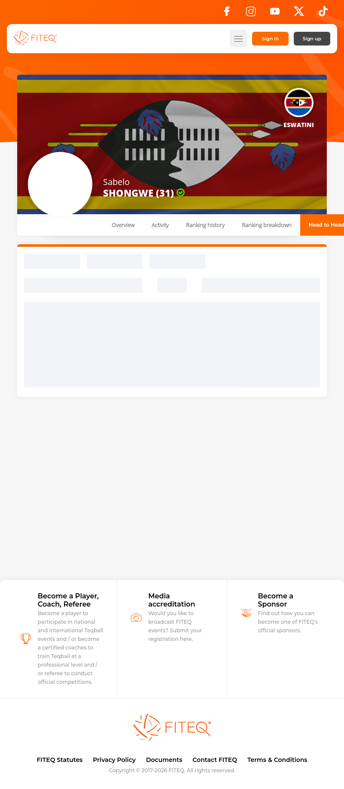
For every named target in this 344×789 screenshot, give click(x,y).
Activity (160, 225)
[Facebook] (227, 14)
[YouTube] (275, 14)
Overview (123, 225)
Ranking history (205, 225)
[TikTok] (323, 14)
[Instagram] (251, 14)
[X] (299, 14)
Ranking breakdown (267, 225)
